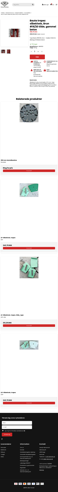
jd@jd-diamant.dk (48, 459)
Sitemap (41, 470)
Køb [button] (37, 57)
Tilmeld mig (7, 434)
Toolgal (3, 454)
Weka (2, 456)
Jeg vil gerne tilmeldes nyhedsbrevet (18, 431)
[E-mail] (17, 427)
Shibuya (3, 452)
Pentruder (3, 447)
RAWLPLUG (3, 450)
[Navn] (17, 423)
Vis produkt (29, 170)
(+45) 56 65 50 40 (50, 456)
